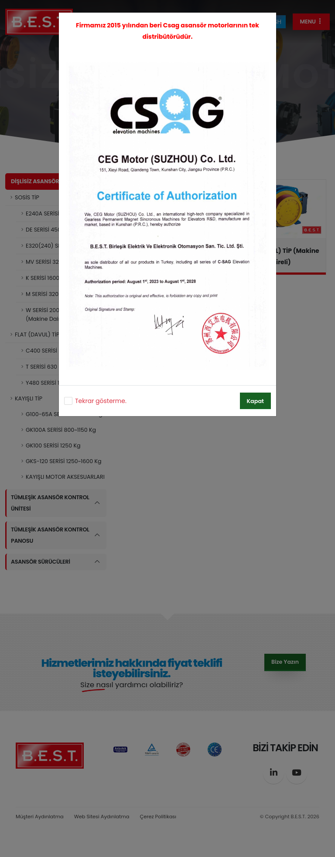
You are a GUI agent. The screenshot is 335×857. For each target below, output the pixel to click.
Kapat (255, 401)
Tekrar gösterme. (100, 401)
